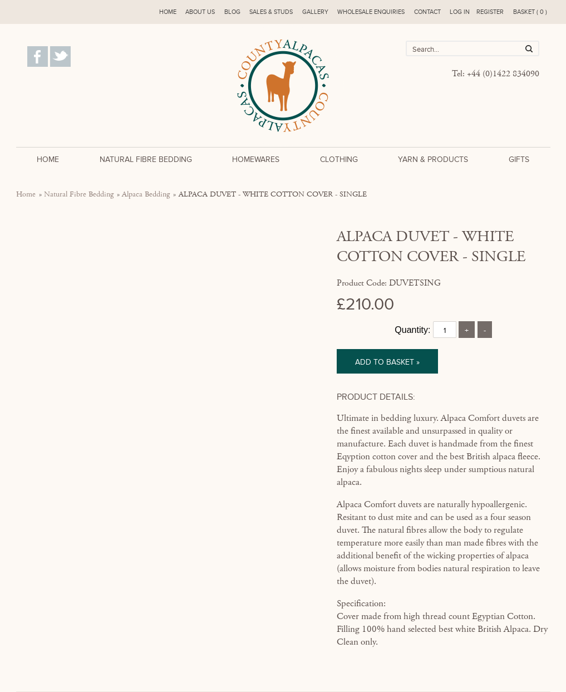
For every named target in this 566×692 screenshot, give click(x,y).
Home (167, 12)
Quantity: (412, 330)
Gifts (519, 159)
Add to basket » (387, 362)
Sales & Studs (271, 12)
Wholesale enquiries (371, 12)
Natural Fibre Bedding (146, 159)
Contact (427, 12)
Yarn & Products (433, 159)
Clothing (339, 159)
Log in (460, 12)
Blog (232, 12)
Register (490, 12)
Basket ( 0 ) (530, 12)
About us (200, 12)
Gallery (315, 12)
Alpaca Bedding (146, 194)
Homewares (255, 159)
